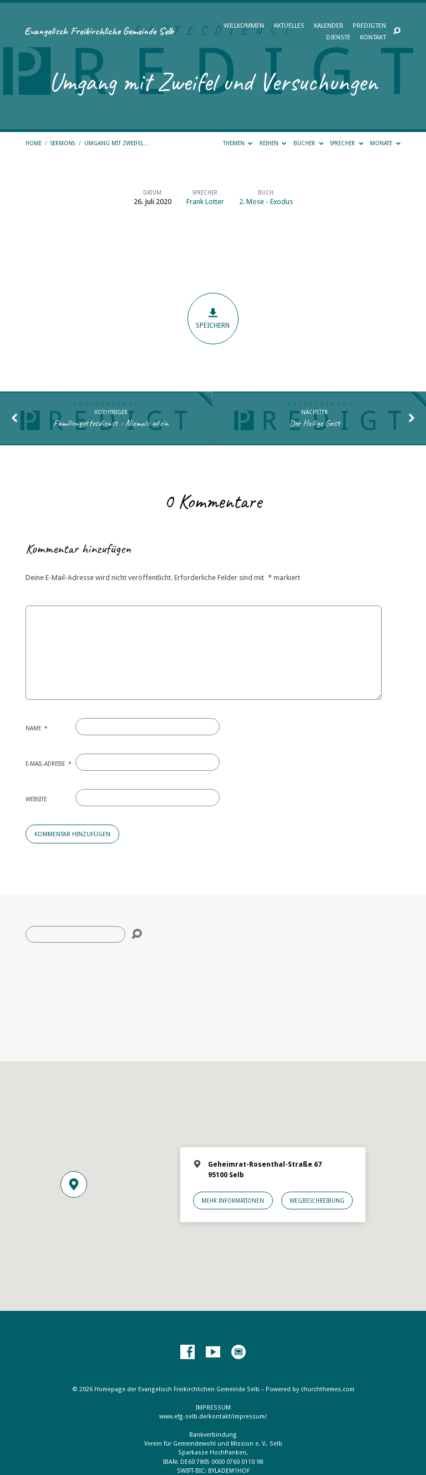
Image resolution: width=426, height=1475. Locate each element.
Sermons (62, 143)
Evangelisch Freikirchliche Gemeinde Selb (99, 31)
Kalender (328, 26)
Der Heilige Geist (315, 423)
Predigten (369, 26)
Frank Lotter (205, 201)
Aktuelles (288, 26)
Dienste (338, 37)
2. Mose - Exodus (266, 201)
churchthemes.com (327, 1389)
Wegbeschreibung (317, 1200)
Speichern (213, 318)
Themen (238, 143)
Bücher (308, 143)
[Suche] (75, 934)
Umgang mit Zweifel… (116, 143)
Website (36, 799)
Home (34, 143)
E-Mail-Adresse (49, 763)
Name (37, 728)
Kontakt (373, 37)
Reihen (273, 143)
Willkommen (244, 26)
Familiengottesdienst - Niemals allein (111, 423)
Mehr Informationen (232, 1200)
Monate (385, 143)
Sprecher (346, 143)
